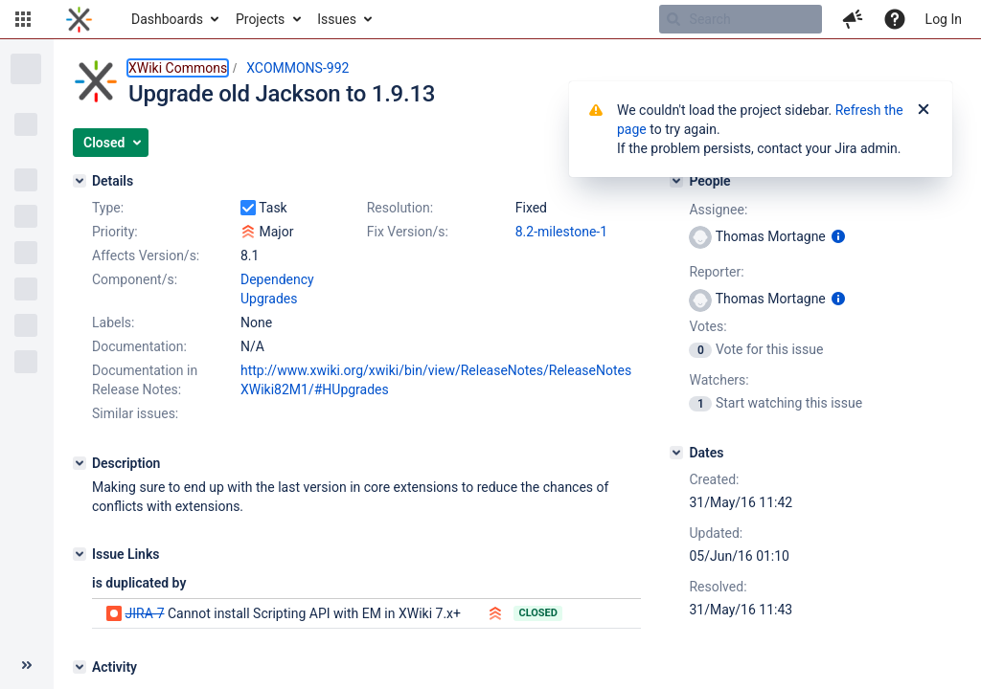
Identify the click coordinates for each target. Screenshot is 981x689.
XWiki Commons (177, 68)
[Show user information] (838, 236)
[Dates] (676, 452)
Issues (336, 19)
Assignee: (718, 209)
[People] (676, 181)
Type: (108, 207)
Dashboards (167, 19)
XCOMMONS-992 (297, 68)
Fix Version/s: (407, 231)
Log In (943, 19)
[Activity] (79, 667)
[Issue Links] (79, 554)
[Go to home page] (79, 19)
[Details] (79, 181)
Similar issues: (135, 413)
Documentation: (139, 346)
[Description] (79, 463)
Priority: (115, 231)
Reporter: (716, 271)
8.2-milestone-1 (561, 231)
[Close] (923, 110)
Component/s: (134, 279)
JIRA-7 (144, 613)
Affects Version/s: (145, 255)
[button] (23, 19)
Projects (260, 19)
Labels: (113, 322)
